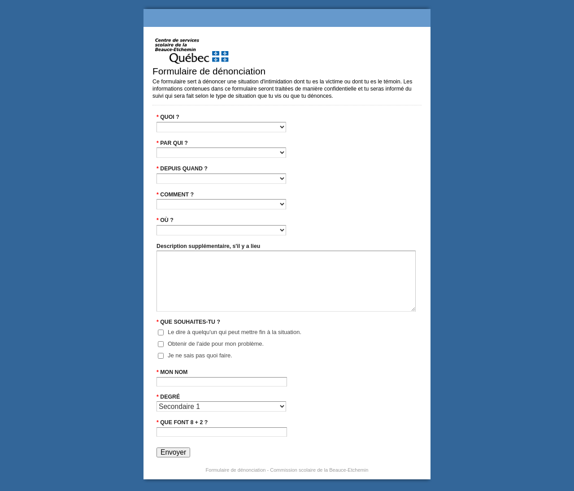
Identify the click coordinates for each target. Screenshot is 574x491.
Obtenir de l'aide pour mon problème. (216, 343)
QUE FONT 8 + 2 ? (182, 422)
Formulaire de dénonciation (287, 18)
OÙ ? (165, 220)
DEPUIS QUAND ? (182, 168)
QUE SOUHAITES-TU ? (188, 322)
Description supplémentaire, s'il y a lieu (208, 246)
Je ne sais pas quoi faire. (200, 355)
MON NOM (172, 372)
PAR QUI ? (172, 143)
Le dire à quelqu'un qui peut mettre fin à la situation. (234, 332)
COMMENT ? (175, 194)
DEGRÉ (168, 397)
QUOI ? (168, 117)
